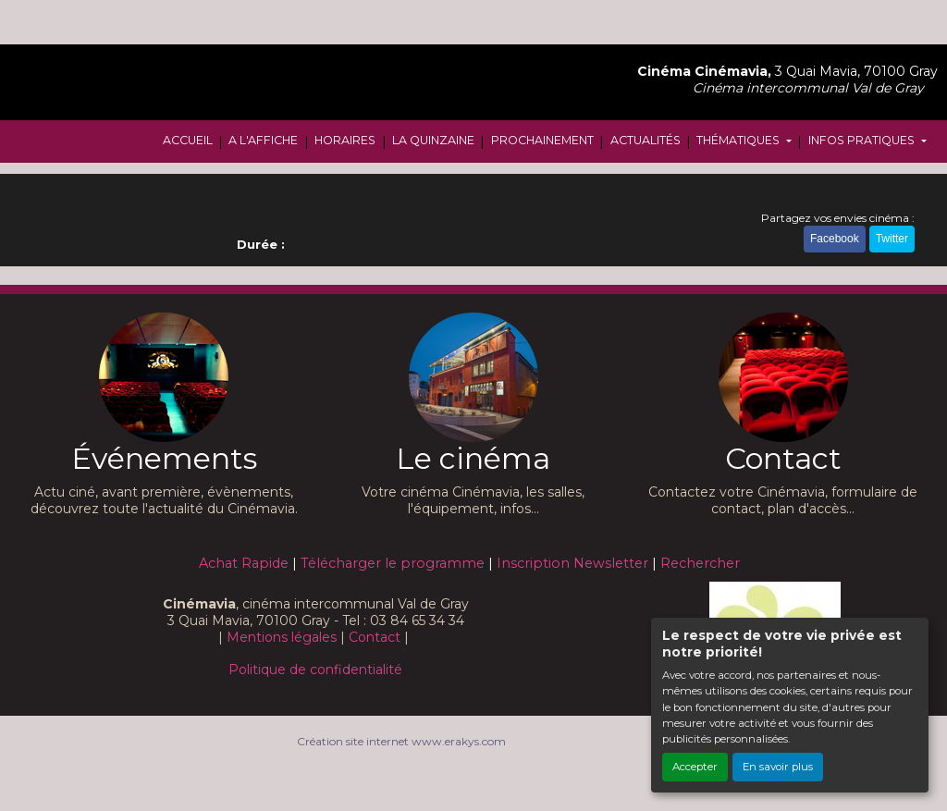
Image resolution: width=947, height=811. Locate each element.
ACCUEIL (188, 140)
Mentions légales (282, 637)
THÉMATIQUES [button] (739, 140)
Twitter (892, 238)
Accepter (695, 766)
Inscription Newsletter (572, 563)
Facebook (834, 238)
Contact (374, 637)
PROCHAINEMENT (542, 140)
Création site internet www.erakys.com (401, 741)
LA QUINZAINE (433, 140)
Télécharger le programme (393, 563)
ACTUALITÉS (645, 140)
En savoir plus (778, 766)
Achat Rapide (244, 563)
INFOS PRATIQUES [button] (862, 140)
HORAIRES (344, 140)
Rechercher (700, 563)
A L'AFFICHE (263, 140)
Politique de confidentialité (315, 669)
